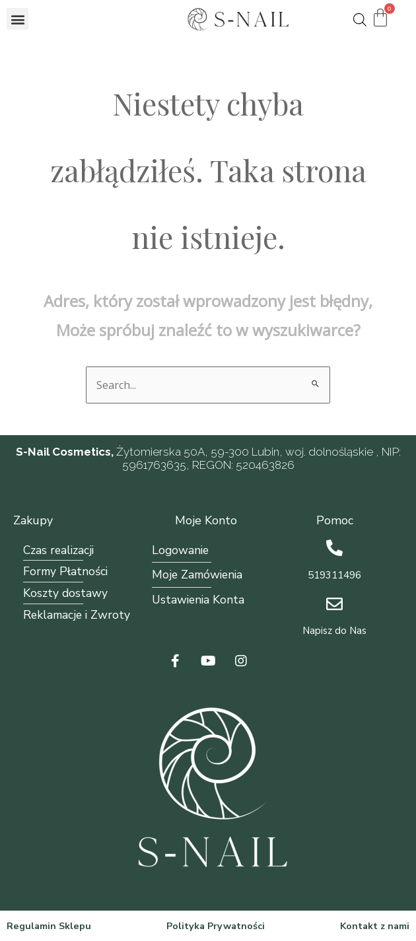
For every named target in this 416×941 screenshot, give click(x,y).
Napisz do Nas (334, 630)
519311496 (334, 575)
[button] (17, 19)
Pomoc (334, 520)
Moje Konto (206, 520)
